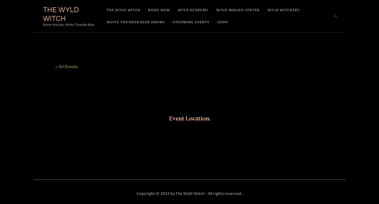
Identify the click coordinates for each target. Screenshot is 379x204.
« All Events (66, 67)
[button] (335, 16)
